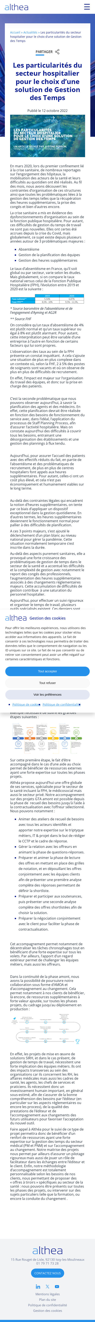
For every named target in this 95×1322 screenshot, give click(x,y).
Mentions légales (47, 1294)
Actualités (30, 32)
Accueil (15, 32)
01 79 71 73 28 (47, 1263)
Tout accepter (47, 671)
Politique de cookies (26, 704)
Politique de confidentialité (62, 704)
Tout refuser (47, 683)
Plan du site (47, 1299)
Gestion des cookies (47, 1310)
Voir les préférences (48, 694)
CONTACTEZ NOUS (47, 1273)
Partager (44, 51)
